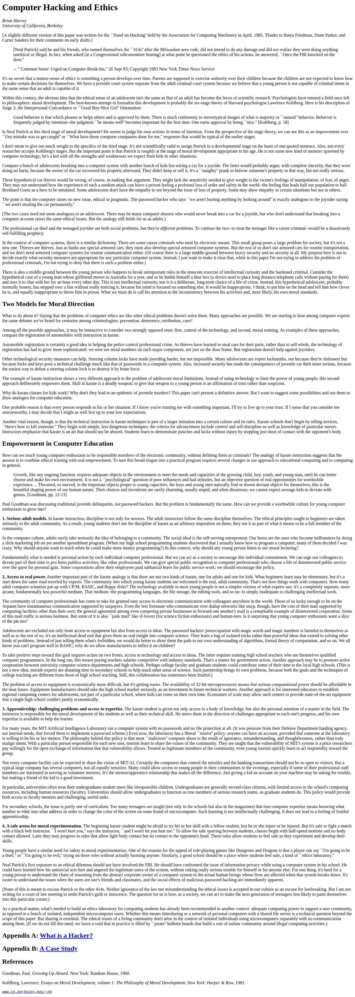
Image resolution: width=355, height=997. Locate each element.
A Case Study (59, 948)
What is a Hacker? (66, 935)
